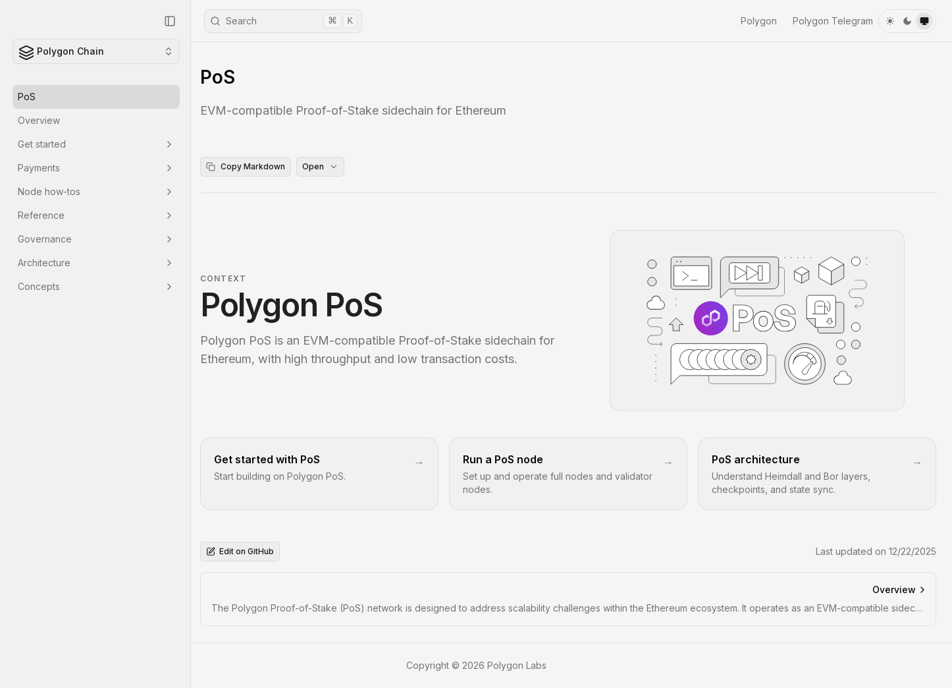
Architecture (96, 262)
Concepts (96, 286)
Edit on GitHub (244, 552)
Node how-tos (96, 191)
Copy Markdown (249, 166)
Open (324, 166)
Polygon (759, 20)
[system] (924, 21)
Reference (96, 215)
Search (283, 21)
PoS (27, 96)
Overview (39, 120)
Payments (96, 167)
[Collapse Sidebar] (170, 21)
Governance (96, 238)
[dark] (907, 21)
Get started (96, 144)
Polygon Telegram (833, 20)
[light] (890, 21)
